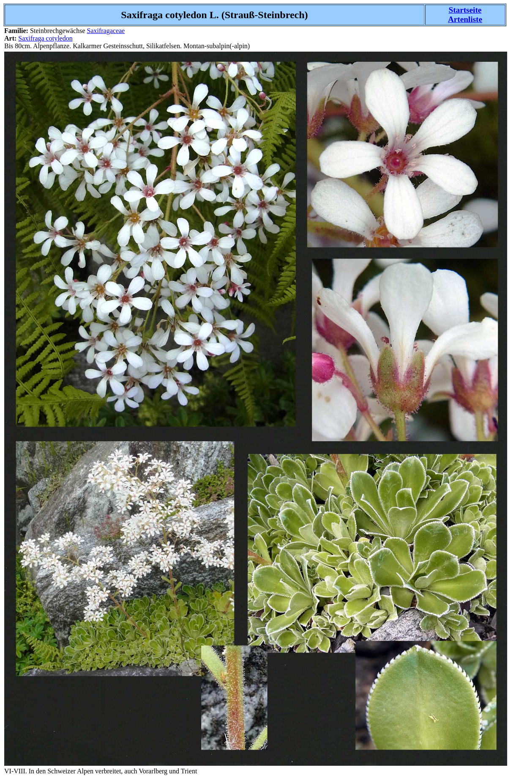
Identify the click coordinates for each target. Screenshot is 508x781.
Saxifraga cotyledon (45, 38)
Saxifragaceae (106, 30)
